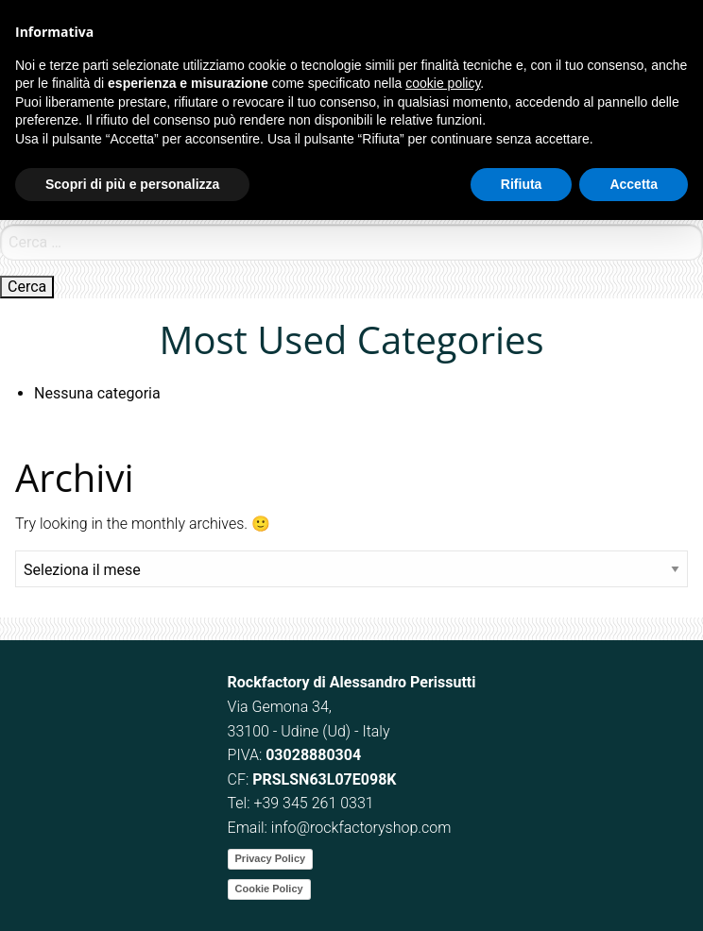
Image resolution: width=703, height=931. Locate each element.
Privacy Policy (270, 858)
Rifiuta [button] (521, 184)
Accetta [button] (633, 184)
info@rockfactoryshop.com (361, 828)
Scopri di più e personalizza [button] (132, 184)
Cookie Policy (269, 888)
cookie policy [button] (442, 83)
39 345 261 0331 (317, 803)
